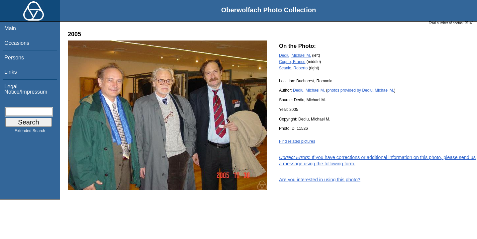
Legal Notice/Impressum (25, 89)
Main (10, 28)
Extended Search (30, 132)
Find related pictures (297, 141)
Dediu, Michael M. (295, 55)
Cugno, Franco (292, 61)
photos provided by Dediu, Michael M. (360, 90)
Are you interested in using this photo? (319, 179)
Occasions (16, 43)
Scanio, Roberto (293, 68)
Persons (14, 57)
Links (10, 72)
